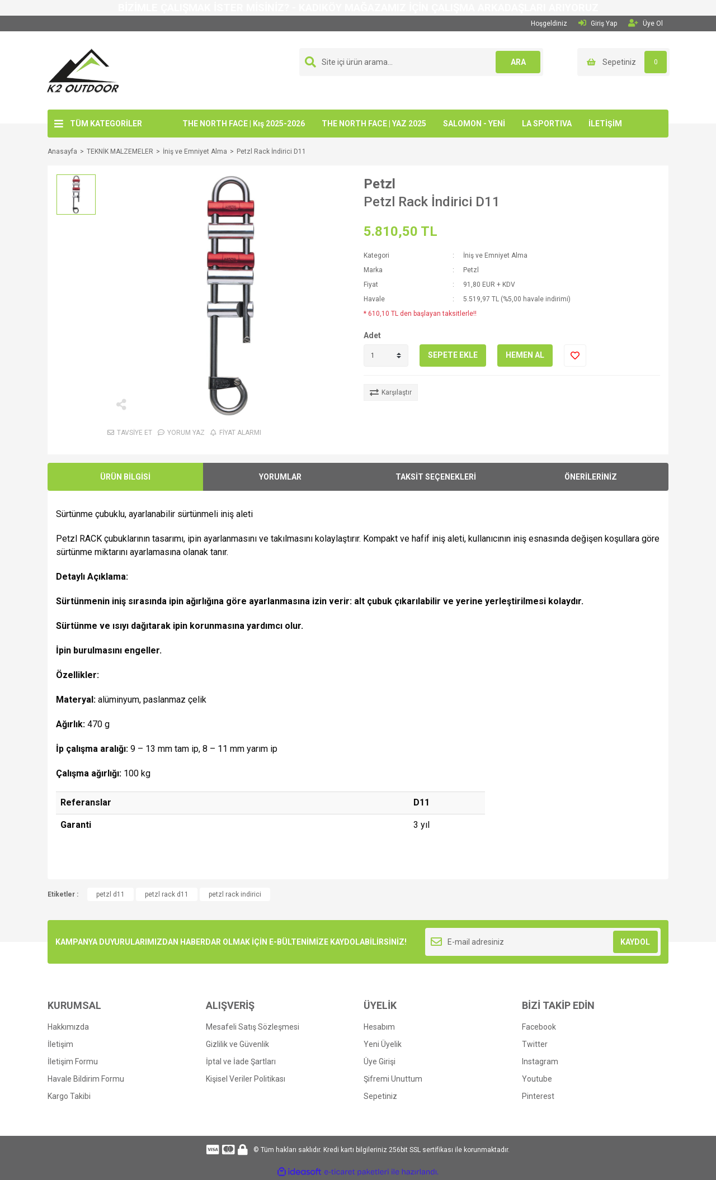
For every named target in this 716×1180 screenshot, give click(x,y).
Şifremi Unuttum (393, 1078)
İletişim (60, 1044)
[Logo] (83, 70)
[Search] (421, 62)
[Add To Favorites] (575, 355)
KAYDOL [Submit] (635, 941)
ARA (518, 62)
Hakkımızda (68, 1026)
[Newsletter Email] (543, 942)
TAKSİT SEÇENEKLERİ (435, 476)
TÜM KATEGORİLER (106, 123)
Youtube (537, 1078)
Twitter (535, 1044)
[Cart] (623, 62)
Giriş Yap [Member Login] (597, 23)
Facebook (539, 1026)
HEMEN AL (525, 354)
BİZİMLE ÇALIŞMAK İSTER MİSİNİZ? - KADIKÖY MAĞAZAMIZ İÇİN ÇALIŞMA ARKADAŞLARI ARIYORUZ (358, 8)
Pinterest (538, 1096)
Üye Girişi (379, 1061)
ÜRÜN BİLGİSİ (125, 476)
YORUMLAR (280, 476)
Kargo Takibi (69, 1096)
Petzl (379, 184)
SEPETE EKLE (453, 354)
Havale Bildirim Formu (86, 1078)
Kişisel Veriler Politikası (245, 1078)
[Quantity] (386, 355)
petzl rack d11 (167, 894)
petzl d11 (110, 894)
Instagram (540, 1061)
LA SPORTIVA (547, 123)
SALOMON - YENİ (474, 123)
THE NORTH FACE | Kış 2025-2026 (243, 123)
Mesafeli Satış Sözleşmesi (252, 1026)
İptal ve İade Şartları (241, 1061)
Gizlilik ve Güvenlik (237, 1044)
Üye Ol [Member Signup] (645, 23)
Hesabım (379, 1026)
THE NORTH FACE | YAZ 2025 (374, 123)
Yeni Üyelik (383, 1044)
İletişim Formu (73, 1061)
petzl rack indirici (235, 894)
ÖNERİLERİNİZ (590, 476)
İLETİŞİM (605, 123)
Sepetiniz (380, 1096)
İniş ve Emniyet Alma (495, 255)
